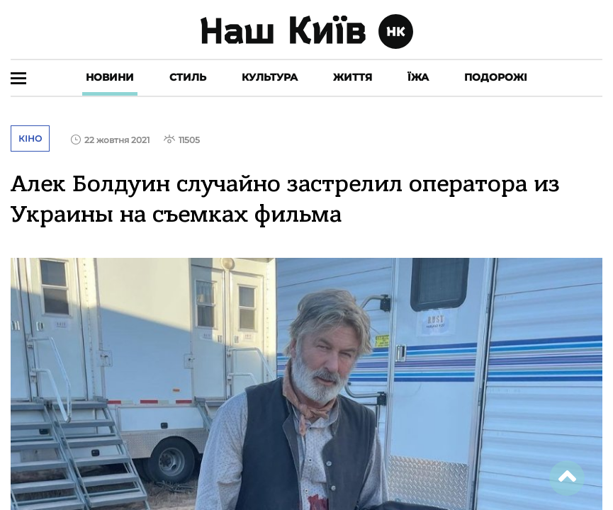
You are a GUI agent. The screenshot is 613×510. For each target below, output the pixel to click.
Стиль (187, 77)
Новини (110, 77)
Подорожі (495, 77)
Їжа (418, 77)
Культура (270, 77)
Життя (352, 77)
